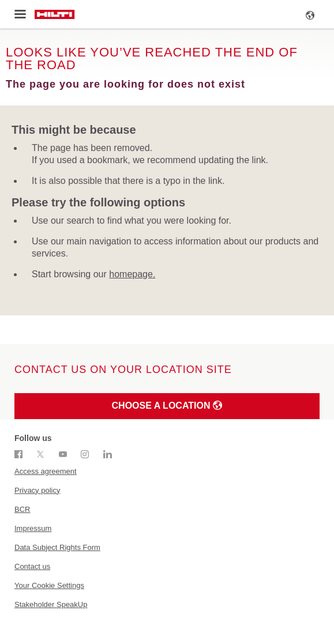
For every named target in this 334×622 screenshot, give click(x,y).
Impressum (32, 528)
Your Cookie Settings (49, 585)
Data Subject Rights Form (57, 547)
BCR (22, 509)
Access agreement (45, 471)
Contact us (32, 566)
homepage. (132, 274)
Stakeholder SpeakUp (50, 604)
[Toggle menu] (20, 14)
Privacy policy (37, 490)
